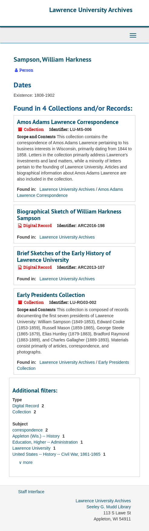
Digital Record (26, 405)
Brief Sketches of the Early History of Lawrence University (64, 256)
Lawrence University (32, 448)
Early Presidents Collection (51, 295)
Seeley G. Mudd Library (108, 506)
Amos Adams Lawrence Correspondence (67, 122)
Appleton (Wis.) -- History (36, 436)
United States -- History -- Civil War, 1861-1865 (57, 454)
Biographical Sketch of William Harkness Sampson (69, 214)
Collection (22, 411)
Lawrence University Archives (90, 9)
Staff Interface (31, 491)
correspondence (28, 430)
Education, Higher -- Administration (45, 442)
